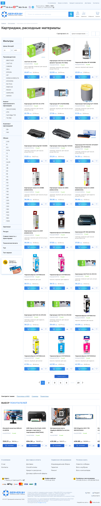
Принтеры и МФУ (23, 396)
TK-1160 (8, 118)
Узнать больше (13, 265)
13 (7, 156)
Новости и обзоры (82, 464)
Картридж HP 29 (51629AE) (59, 104)
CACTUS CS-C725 (30, 61)
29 (7, 165)
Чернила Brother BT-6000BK (85, 62)
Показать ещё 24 (61, 376)
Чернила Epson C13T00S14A (60, 232)
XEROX (8, 96)
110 (7, 183)
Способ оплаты (31, 467)
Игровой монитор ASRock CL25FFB (12, 429)
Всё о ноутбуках (82, 467)
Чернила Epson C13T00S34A (85, 356)
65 (7, 174)
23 (78, 383)
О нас (3, 464)
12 (7, 153)
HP (7, 75)
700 (7, 215)
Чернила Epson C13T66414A (85, 315)
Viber (87, 493)
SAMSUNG (10, 93)
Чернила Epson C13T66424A (34, 275)
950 (7, 218)
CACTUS (9, 63)
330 (7, 206)
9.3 (7, 147)
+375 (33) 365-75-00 (93, 480)
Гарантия (54, 467)
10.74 (8, 150)
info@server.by (42, 502)
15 (7, 159)
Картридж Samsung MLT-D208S (35, 146)
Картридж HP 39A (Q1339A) (85, 232)
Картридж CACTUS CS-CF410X (60, 315)
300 (7, 203)
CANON (9, 66)
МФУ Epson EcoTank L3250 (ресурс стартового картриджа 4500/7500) (36, 430)
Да (7, 129)
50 (7, 171)
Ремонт (54, 470)
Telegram (96, 493)
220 (7, 200)
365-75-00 (23, 7)
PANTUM (9, 87)
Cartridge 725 (11, 115)
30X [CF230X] (11, 109)
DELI (8, 69)
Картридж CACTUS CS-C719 (34, 104)
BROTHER (10, 60)
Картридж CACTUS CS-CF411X (85, 274)
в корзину (11, 445)
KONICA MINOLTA (12, 78)
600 (7, 212)
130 (7, 188)
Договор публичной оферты (36, 473)
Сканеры (35, 396)
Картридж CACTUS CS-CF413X (35, 315)
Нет (7, 132)
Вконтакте (95, 496)
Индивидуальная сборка (60, 464)
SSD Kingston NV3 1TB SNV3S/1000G (81, 429)
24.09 (8, 162)
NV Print (9, 84)
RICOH (8, 90)
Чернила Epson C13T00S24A (60, 356)
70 (7, 177)
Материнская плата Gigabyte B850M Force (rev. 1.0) (60, 430)
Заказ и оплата (62, 3)
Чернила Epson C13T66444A (34, 356)
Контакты (96, 3)
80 (7, 180)
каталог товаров (3, 3)
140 (7, 194)
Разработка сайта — (83, 502)
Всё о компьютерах (83, 470)
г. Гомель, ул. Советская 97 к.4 (45, 7)
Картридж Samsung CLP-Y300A (86, 104)
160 (7, 197)
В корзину (32, 77)
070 (7, 112)
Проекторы (44, 396)
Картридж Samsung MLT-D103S (61, 146)
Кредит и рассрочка (76, 3)
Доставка (88, 3)
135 (7, 191)
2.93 (7, 141)
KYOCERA (9, 81)
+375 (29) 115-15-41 (81, 480)
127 (7, 186)
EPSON (9, 72)
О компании (52, 3)
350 (7, 209)
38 (7, 168)
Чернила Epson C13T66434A (60, 275)
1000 (8, 221)
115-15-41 (9, 7)
